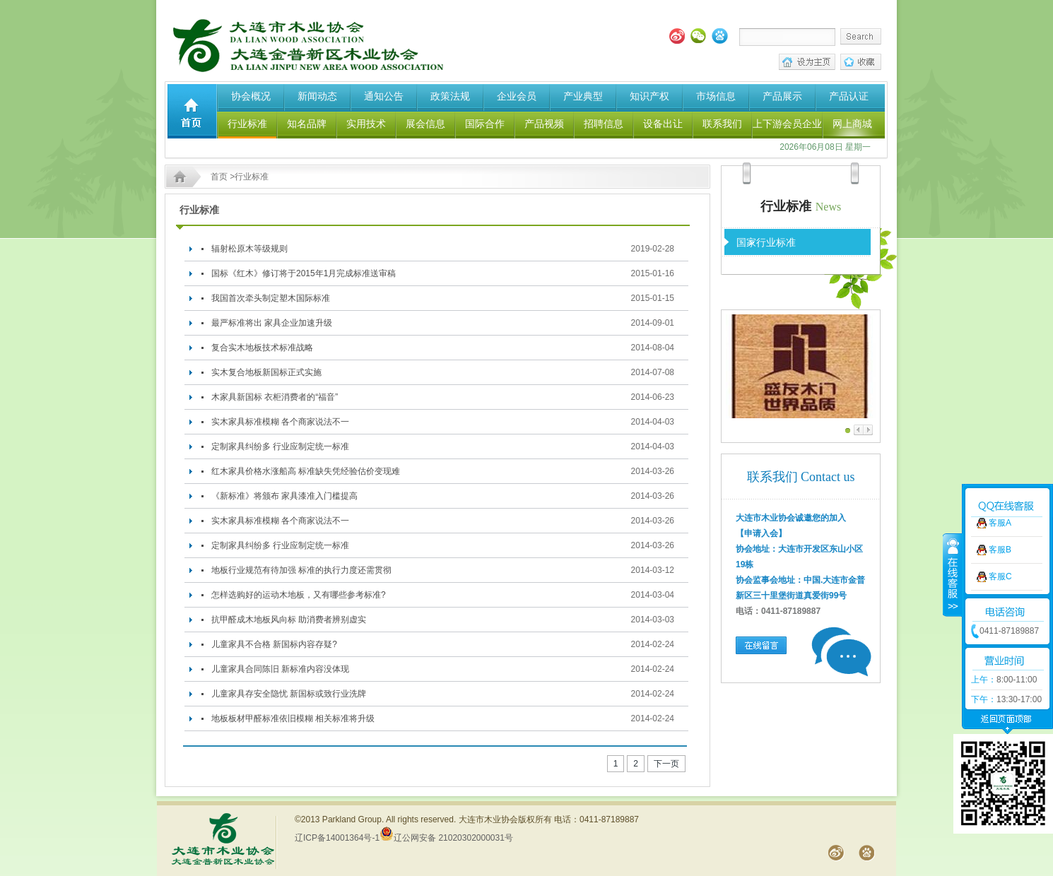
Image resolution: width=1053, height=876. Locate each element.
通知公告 (384, 96)
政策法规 (450, 96)
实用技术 (366, 123)
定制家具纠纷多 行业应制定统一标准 (280, 446)
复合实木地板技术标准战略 (262, 348)
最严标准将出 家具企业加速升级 (271, 323)
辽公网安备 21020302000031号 (446, 838)
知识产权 (649, 96)
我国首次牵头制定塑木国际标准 (270, 298)
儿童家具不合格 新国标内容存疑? (274, 644)
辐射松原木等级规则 (249, 249)
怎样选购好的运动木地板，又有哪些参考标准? (298, 595)
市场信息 (716, 96)
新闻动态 (317, 96)
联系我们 (722, 123)
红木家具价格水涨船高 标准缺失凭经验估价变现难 (305, 471)
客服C (1000, 535)
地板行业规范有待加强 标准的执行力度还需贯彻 (301, 570)
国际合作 (485, 123)
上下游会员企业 (787, 123)
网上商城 (852, 123)
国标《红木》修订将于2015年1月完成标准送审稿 (303, 273)
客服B (1000, 508)
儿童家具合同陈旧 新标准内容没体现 (280, 669)
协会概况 (251, 96)
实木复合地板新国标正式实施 (266, 372)
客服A (1000, 481)
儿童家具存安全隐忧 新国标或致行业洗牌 (288, 694)
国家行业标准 (766, 242)
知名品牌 (307, 123)
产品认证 (849, 96)
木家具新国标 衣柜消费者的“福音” (274, 397)
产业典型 (583, 96)
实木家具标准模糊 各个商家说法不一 (280, 422)
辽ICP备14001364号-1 (337, 838)
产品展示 (782, 96)
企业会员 (516, 96)
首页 (219, 177)
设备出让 (663, 123)
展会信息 (425, 123)
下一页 (666, 764)
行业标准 (247, 123)
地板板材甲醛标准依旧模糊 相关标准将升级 (293, 718)
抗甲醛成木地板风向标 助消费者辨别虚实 (288, 620)
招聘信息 (603, 123)
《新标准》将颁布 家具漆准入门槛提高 (284, 496)
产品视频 (544, 123)
